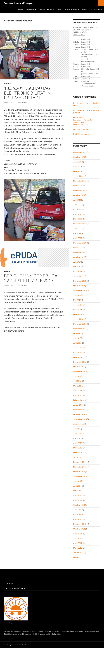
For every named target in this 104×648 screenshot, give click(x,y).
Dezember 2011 (79, 557)
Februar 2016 (78, 400)
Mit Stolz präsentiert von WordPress (16, 645)
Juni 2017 (77, 343)
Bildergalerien (96, 9)
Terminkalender (45, 9)
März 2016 (77, 395)
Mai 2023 (77, 209)
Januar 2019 (78, 276)
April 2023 (77, 214)
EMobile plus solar (80, 129)
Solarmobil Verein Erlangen (18, 3)
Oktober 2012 (79, 529)
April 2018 (77, 305)
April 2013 (77, 519)
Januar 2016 (78, 405)
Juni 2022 (77, 228)
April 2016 (77, 390)
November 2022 (80, 224)
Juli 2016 (77, 376)
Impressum (8, 583)
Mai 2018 (77, 300)
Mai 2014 (77, 491)
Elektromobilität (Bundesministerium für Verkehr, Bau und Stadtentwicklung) (83, 121)
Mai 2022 (77, 233)
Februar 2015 (78, 452)
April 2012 (77, 543)
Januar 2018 (78, 319)
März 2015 (77, 448)
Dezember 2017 (79, 324)
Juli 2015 (77, 429)
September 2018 (80, 290)
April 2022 (77, 238)
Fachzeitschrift (71, 9)
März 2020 (77, 247)
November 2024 (80, 181)
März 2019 (77, 271)
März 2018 (77, 309)
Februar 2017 (78, 357)
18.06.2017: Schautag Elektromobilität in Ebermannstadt (27, 92)
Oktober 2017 (79, 333)
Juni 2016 (77, 381)
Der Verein (30, 9)
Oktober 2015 (79, 414)
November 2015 (80, 409)
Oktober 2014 (79, 471)
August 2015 (78, 424)
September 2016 (80, 371)
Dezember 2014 (79, 462)
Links (59, 9)
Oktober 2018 (79, 286)
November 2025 (80, 152)
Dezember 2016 (79, 362)
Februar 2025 (78, 171)
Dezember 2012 (79, 524)
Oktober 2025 (79, 157)
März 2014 (77, 500)
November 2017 (80, 328)
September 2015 (80, 419)
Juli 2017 (77, 338)
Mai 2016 (77, 386)
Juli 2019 (77, 262)
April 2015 (77, 443)
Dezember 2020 (79, 243)
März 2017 (77, 352)
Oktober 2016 (79, 367)
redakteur (22, 103)
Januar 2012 (78, 552)
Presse (84, 9)
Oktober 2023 (79, 195)
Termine (7, 84)
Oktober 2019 (79, 257)
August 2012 (78, 533)
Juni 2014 (77, 486)
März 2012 (77, 548)
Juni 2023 (77, 205)
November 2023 (80, 190)
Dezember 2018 (79, 281)
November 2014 (80, 467)
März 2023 (77, 219)
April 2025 (77, 166)
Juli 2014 (77, 481)
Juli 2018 (77, 295)
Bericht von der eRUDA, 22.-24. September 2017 (31, 278)
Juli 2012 (77, 538)
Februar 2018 (78, 314)
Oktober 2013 (79, 505)
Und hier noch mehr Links (83, 134)
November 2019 (80, 252)
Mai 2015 (77, 438)
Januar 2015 (78, 457)
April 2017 (77, 348)
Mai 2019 (77, 266)
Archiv (7, 271)
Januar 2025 (78, 176)
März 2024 (77, 185)
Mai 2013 (77, 514)
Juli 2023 (77, 200)
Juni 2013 (77, 510)
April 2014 (77, 495)
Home (20, 9)
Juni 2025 (77, 162)
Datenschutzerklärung (14, 588)
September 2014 (80, 476)
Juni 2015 (77, 433)
